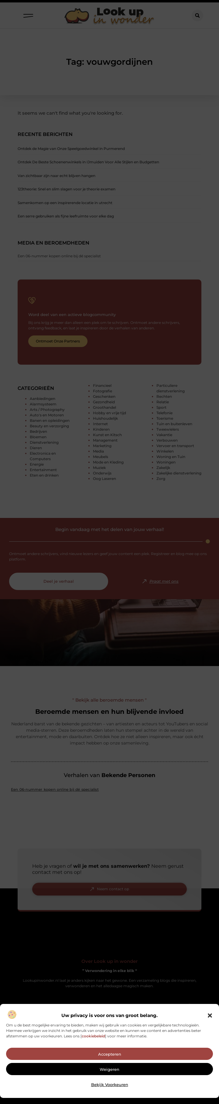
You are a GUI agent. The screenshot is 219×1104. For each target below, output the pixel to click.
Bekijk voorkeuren (109, 1097)
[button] (210, 1029)
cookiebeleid (93, 1049)
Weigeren (109, 1082)
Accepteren (109, 1067)
